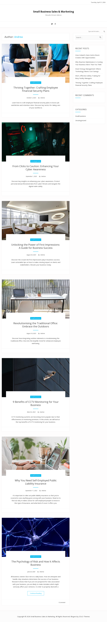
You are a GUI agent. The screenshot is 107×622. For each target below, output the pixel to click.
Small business (36, 83)
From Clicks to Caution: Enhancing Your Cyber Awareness (35, 167)
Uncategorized (35, 161)
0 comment (62, 602)
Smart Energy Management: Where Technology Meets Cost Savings (88, 70)
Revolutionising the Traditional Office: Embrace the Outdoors (35, 324)
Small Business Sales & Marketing (53, 11)
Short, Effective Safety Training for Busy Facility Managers (87, 77)
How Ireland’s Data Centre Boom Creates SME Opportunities (87, 56)
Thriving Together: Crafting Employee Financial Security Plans (35, 89)
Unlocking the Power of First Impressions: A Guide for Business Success (35, 246)
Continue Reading (37, 593)
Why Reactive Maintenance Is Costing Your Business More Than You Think (89, 63)
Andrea (43, 98)
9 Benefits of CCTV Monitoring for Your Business (36, 403)
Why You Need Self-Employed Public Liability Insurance (36, 482)
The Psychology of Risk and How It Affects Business (35, 563)
